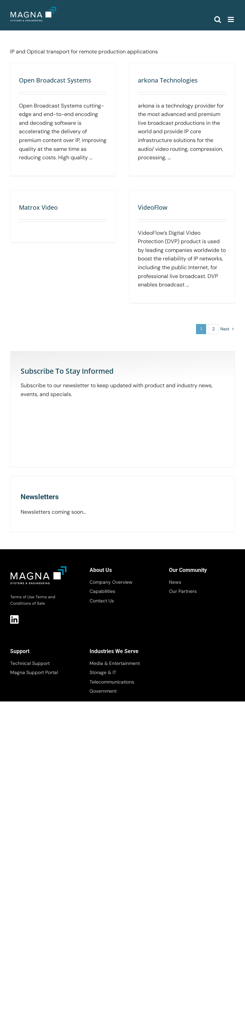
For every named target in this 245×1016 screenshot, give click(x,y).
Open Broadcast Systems (55, 80)
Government (103, 691)
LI (14, 619)
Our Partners (183, 591)
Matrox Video (38, 207)
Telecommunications (112, 682)
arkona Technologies (168, 80)
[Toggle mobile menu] (231, 19)
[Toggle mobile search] (217, 19)
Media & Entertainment (115, 663)
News (175, 582)
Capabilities (102, 591)
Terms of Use (22, 597)
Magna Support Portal (34, 672)
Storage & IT (103, 672)
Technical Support (30, 663)
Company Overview (111, 582)
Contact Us (102, 601)
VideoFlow (152, 207)
